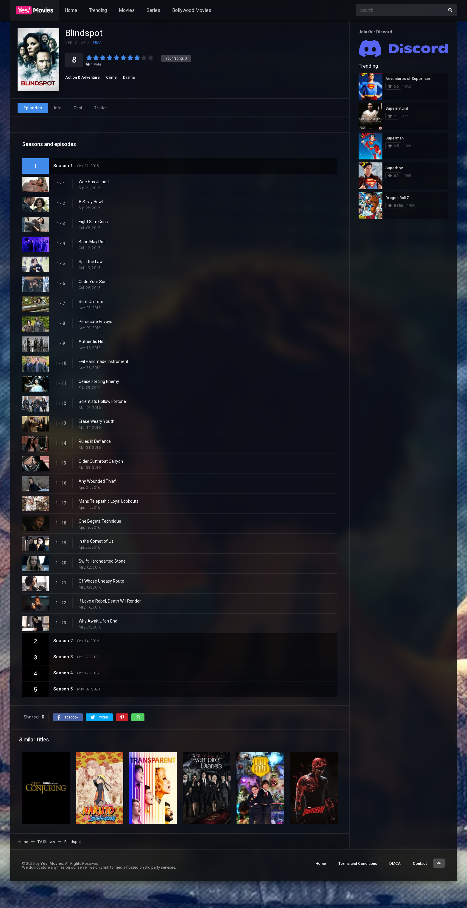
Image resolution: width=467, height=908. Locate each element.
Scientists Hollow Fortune (102, 401)
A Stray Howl (91, 201)
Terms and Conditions (357, 863)
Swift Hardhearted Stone (102, 561)
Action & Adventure (82, 77)
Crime (111, 77)
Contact (420, 863)
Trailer (100, 107)
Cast (78, 107)
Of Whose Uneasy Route (101, 581)
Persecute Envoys (95, 321)
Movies (127, 10)
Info (58, 107)
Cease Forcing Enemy (99, 381)
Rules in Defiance (95, 441)
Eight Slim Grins (93, 221)
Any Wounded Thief (97, 481)
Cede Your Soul (93, 281)
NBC (97, 42)
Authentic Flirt (92, 341)
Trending (98, 10)
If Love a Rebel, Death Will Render (110, 601)
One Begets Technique (100, 521)
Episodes (33, 107)
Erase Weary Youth (96, 421)
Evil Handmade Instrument (103, 361)
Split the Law (91, 261)
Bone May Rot (92, 241)
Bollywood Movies (191, 10)
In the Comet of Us (96, 541)
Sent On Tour (91, 301)
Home (71, 10)
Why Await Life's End (98, 621)
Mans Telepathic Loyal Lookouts (108, 501)
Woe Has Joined (94, 181)
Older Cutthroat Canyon (101, 461)
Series (153, 10)
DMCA (395, 863)
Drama (129, 77)
